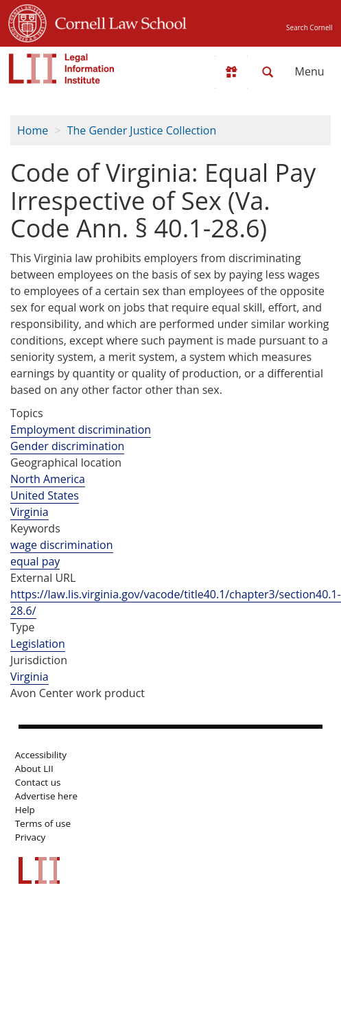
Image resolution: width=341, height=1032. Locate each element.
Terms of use (43, 823)
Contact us (38, 782)
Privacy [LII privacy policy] (30, 837)
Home (32, 130)
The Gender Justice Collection (142, 130)
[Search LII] (267, 72)
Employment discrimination (80, 429)
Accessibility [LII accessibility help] (41, 755)
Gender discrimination (67, 446)
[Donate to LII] (231, 72)
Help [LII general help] (25, 810)
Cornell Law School (117, 21)
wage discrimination (61, 544)
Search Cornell (309, 27)
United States (44, 495)
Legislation (37, 643)
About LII (34, 768)
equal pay (35, 561)
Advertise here (46, 796)
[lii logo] (62, 68)
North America (47, 478)
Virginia (29, 511)
